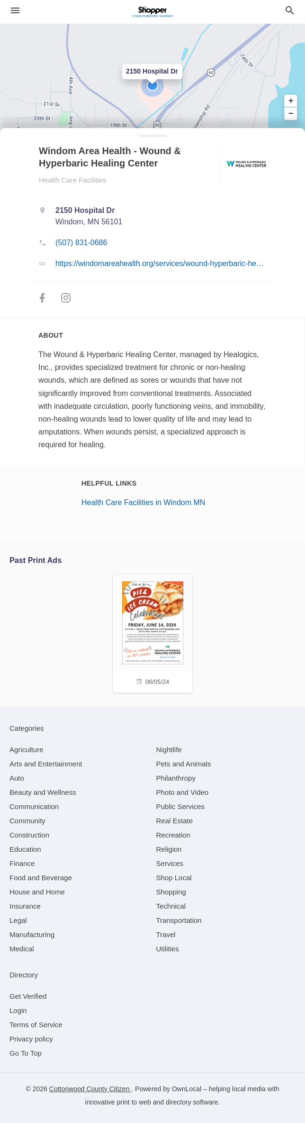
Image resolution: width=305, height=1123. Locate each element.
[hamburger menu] (15, 11)
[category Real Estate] (174, 821)
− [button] (291, 113)
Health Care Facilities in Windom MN (143, 502)
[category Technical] (171, 906)
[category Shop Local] (174, 878)
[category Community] (27, 821)
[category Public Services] (180, 806)
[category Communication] (34, 806)
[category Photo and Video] (182, 792)
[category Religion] (169, 849)
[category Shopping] (171, 892)
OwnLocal (186, 1089)
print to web (134, 1102)
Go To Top (25, 1053)
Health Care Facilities (73, 180)
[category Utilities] (167, 949)
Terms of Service (36, 1025)
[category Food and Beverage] (40, 878)
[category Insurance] (25, 906)
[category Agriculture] (26, 750)
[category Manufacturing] (31, 934)
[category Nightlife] (169, 750)
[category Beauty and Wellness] (42, 792)
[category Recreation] (173, 835)
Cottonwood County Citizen (90, 1089)
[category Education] (25, 849)
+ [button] (291, 101)
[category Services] (170, 863)
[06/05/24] (152, 632)
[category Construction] (29, 835)
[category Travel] (166, 934)
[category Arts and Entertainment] (45, 764)
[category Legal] (18, 920)
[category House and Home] (37, 892)
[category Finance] (22, 863)
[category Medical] (21, 949)
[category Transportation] (179, 920)
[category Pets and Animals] (183, 764)
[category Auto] (16, 778)
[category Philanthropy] (176, 778)
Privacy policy (31, 1039)
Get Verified (27, 996)
